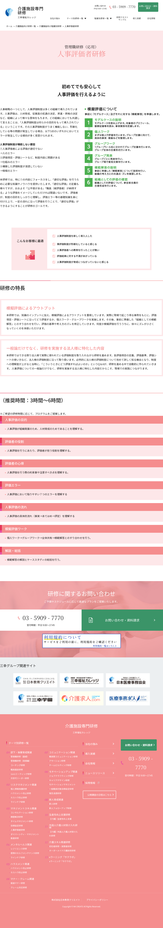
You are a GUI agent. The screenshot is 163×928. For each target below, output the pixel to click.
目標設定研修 (17, 813)
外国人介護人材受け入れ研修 (63, 814)
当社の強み (55, 18)
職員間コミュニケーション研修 (63, 744)
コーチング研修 (18, 753)
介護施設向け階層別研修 (50, 26)
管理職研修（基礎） (20, 744)
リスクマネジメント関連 (24, 772)
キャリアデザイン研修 (59, 768)
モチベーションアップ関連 (63, 759)
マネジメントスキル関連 (24, 796)
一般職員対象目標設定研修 (61, 776)
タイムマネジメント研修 (22, 809)
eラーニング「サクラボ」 (62, 845)
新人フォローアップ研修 (60, 796)
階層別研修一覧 (103, 18)
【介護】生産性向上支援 (60, 806)
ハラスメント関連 (20, 852)
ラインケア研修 (18, 789)
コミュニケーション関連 (62, 740)
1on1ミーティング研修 (21, 762)
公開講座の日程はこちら (99, 782)
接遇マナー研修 (18, 871)
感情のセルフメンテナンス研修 (25, 841)
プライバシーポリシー (97, 887)
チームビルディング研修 (60, 753)
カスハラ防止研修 (19, 785)
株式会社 (65, 887)
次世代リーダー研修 (20, 766)
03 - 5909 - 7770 (123, 7)
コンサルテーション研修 (22, 800)
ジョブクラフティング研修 (61, 763)
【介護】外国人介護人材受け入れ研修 (63, 821)
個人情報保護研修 (19, 776)
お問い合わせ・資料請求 (148, 7)
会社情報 (151, 18)
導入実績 (137, 18)
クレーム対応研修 (19, 875)
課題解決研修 (17, 804)
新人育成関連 (56, 787)
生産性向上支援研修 (59, 802)
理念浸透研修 (55, 781)
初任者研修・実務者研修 (60, 834)
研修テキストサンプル (122, 18)
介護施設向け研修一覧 (26, 26)
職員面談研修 (17, 757)
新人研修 (53, 791)
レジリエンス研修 (19, 836)
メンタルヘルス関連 (21, 832)
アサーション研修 (57, 748)
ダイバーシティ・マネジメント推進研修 (25, 824)
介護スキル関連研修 (59, 830)
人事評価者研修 (18, 817)
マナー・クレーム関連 (22, 867)
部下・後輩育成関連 (21, 740)
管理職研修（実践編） (21, 748)
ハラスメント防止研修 (21, 781)
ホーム (9, 26)
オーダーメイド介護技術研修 (62, 838)
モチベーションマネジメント (62, 772)
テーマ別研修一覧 (76, 18)
